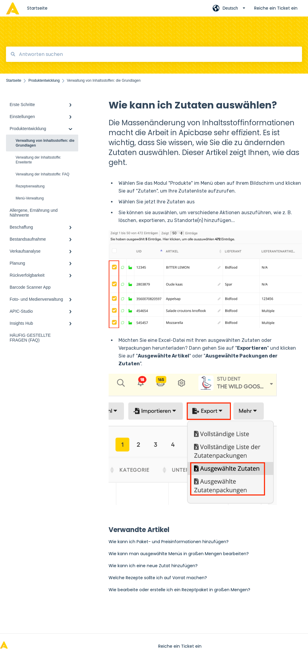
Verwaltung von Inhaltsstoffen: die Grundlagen (45, 143)
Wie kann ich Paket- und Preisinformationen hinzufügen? (169, 542)
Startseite (37, 8)
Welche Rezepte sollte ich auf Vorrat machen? (158, 578)
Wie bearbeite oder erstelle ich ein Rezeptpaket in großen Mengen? (179, 590)
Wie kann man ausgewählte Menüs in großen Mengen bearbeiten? (179, 554)
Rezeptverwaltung (30, 186)
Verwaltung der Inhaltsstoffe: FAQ (42, 174)
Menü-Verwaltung (30, 198)
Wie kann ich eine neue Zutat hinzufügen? (153, 566)
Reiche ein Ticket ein (180, 646)
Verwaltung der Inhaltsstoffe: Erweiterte (38, 159)
